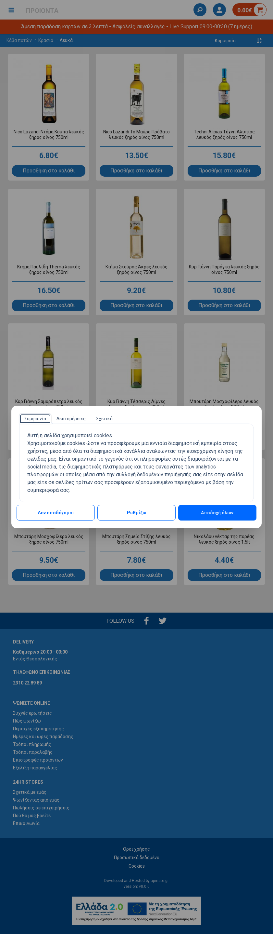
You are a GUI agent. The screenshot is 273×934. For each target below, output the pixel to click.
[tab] (35, 418)
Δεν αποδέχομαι (56, 512)
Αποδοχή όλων (217, 512)
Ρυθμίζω (136, 512)
